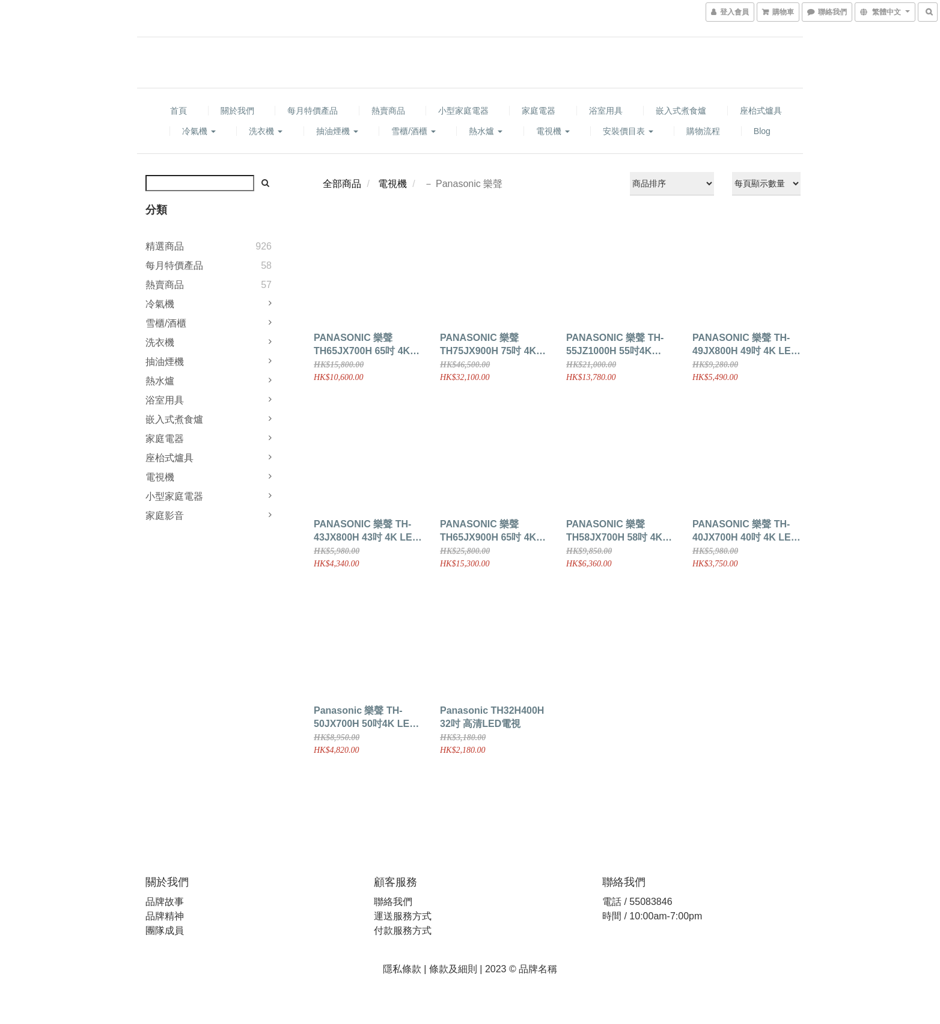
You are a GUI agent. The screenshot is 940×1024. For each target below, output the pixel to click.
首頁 (178, 110)
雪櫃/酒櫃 (413, 131)
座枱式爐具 (761, 110)
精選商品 (164, 246)
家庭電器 (538, 110)
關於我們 (237, 110)
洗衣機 (265, 131)
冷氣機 (199, 131)
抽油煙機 (337, 131)
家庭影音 (164, 515)
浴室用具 (606, 110)
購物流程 (703, 131)
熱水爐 (485, 131)
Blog (762, 131)
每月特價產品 (312, 110)
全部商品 (342, 184)
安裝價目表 (628, 131)
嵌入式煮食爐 (681, 110)
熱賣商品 (388, 110)
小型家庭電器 (463, 110)
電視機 (553, 131)
